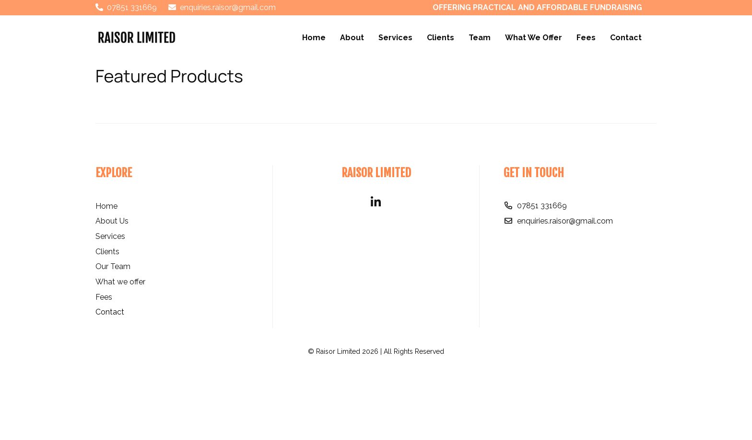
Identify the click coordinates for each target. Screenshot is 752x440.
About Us (112, 290)
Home (314, 37)
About (352, 37)
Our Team (112, 336)
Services (395, 37)
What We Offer (533, 37)
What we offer (120, 351)
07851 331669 (542, 275)
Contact (626, 37)
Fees (586, 37)
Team (480, 37)
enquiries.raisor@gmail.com (565, 290)
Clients (440, 37)
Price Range (122, 103)
